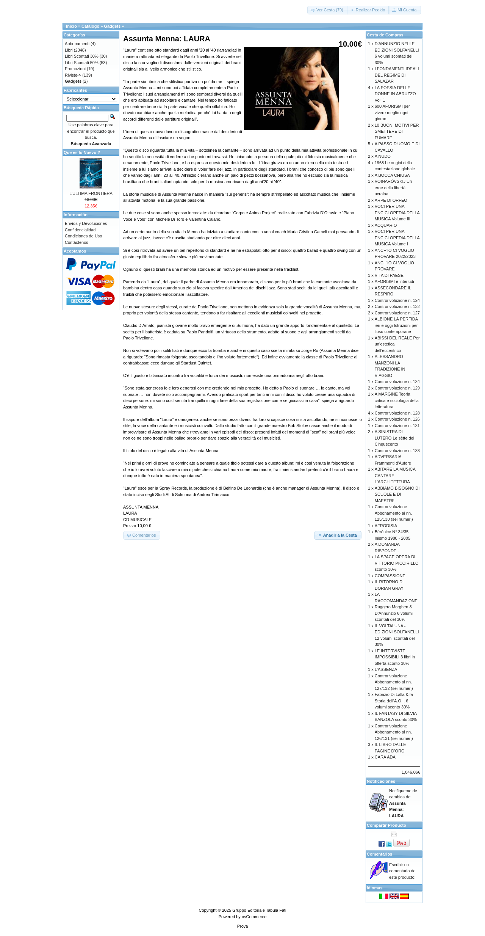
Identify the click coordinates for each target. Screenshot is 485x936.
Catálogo (90, 26)
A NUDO (383, 156)
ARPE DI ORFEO (391, 200)
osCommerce (254, 916)
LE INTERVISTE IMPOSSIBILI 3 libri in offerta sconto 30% (395, 657)
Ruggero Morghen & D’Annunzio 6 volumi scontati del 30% (394, 613)
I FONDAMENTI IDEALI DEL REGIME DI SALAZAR (397, 74)
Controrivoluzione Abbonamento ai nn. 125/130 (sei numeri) (394, 512)
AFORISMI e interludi (394, 281)
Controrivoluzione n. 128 (397, 413)
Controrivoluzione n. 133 (397, 450)
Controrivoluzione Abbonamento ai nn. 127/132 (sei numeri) (394, 682)
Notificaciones (381, 781)
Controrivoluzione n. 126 (397, 419)
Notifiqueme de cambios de (403, 803)
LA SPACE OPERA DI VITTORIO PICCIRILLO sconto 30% (397, 563)
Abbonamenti (77, 43)
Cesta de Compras (385, 35)
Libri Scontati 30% (82, 56)
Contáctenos (76, 242)
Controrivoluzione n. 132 (397, 306)
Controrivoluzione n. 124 (397, 300)
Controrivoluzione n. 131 (397, 425)
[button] (327, 10)
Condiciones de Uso (83, 236)
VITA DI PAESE (389, 275)
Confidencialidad (80, 230)
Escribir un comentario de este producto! (402, 870)
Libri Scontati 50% (82, 62)
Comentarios (379, 854)
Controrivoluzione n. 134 (397, 381)
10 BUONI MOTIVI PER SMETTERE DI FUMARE (397, 131)
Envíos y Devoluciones (86, 223)
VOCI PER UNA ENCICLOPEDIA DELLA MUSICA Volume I (397, 237)
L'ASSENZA (386, 669)
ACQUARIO (386, 225)
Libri (69, 50)
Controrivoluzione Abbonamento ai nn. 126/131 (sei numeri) (394, 732)
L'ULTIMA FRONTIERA (91, 193)
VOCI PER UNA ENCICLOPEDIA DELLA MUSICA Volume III (397, 212)
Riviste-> (73, 75)
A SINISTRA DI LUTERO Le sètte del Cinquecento (395, 437)
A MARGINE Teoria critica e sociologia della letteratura (397, 400)
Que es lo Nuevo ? (82, 152)
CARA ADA (385, 757)
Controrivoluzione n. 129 (397, 388)
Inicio (71, 26)
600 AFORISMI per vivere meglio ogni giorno (392, 112)
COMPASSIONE (390, 575)
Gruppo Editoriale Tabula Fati (259, 910)
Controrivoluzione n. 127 (397, 313)
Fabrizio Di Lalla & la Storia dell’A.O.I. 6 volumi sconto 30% (394, 700)
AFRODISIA (386, 525)
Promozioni (75, 68)
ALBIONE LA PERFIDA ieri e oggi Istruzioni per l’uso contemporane (396, 325)
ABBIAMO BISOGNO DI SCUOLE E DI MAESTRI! (397, 494)
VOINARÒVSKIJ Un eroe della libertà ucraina (393, 187)
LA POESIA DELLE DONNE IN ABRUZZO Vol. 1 (395, 93)
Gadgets (112, 26)
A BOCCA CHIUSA (392, 175)
